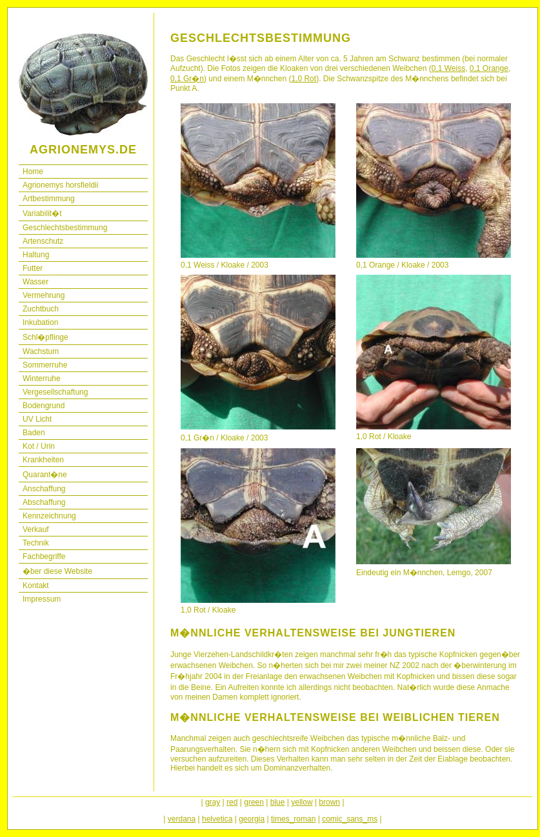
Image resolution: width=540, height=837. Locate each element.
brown (329, 802)
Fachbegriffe (44, 556)
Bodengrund (44, 405)
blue (277, 802)
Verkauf (36, 529)
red (231, 802)
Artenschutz (43, 241)
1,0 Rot (303, 78)
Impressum (42, 599)
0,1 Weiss (448, 68)
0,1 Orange (489, 68)
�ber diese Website (57, 571)
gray (212, 802)
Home (33, 171)
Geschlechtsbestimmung (65, 227)
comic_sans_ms (349, 818)
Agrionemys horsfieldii (60, 185)
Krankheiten (43, 459)
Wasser (35, 281)
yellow (301, 802)
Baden (34, 432)
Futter (33, 268)
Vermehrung (44, 295)
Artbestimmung (49, 198)
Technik (36, 542)
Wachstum (41, 351)
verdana (181, 818)
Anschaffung (44, 488)
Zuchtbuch (41, 308)
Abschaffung (44, 502)
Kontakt (36, 585)
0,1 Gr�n (187, 78)
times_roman (293, 818)
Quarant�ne (45, 474)
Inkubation (40, 322)
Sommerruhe (45, 364)
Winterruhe (42, 378)
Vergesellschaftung (55, 392)
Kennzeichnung (49, 515)
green (254, 802)
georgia (252, 818)
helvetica (217, 818)
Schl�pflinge (45, 337)
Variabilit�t (42, 213)
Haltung (36, 254)
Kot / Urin (39, 446)
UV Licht (37, 419)
